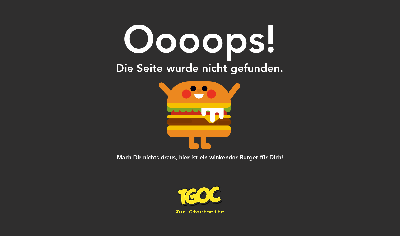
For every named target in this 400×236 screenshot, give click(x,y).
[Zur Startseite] (200, 212)
